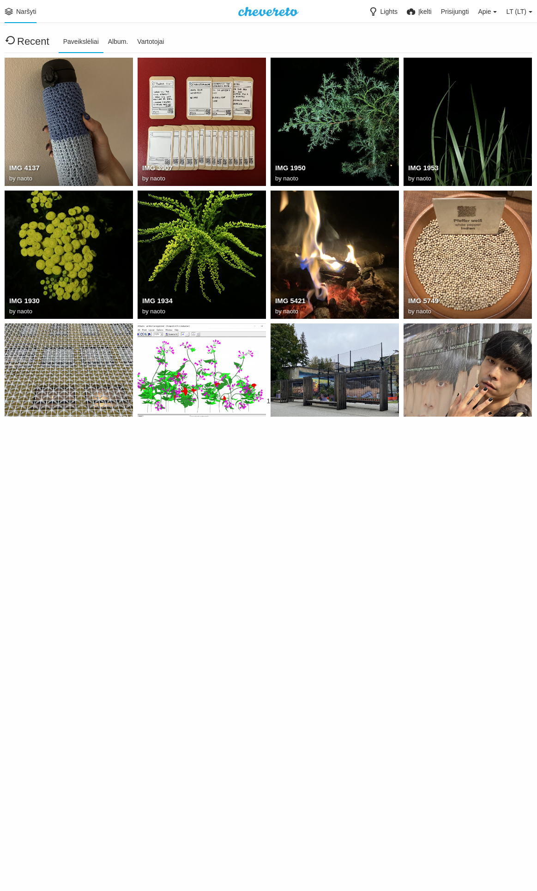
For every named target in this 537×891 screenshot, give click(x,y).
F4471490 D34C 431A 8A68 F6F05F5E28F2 (455, 435)
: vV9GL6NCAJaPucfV (309, 701)
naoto (24, 179)
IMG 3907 (156, 169)
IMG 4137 (23, 169)
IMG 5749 (422, 302)
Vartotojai (150, 41)
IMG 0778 (23, 435)
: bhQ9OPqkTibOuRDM (443, 833)
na (279, 568)
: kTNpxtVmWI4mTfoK (43, 701)
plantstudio (159, 435)
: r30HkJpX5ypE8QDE (308, 833)
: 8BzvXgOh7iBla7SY (440, 701)
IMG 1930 (23, 302)
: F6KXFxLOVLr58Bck (175, 701)
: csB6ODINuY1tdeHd (175, 833)
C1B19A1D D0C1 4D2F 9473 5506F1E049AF (322, 435)
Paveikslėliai (81, 41)
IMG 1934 (156, 302)
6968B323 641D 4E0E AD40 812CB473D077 (189, 568)
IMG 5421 (289, 302)
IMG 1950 (289, 169)
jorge (416, 568)
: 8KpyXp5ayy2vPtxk (40, 833)
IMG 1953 (422, 169)
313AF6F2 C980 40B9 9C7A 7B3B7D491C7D (56, 568)
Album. (118, 41)
